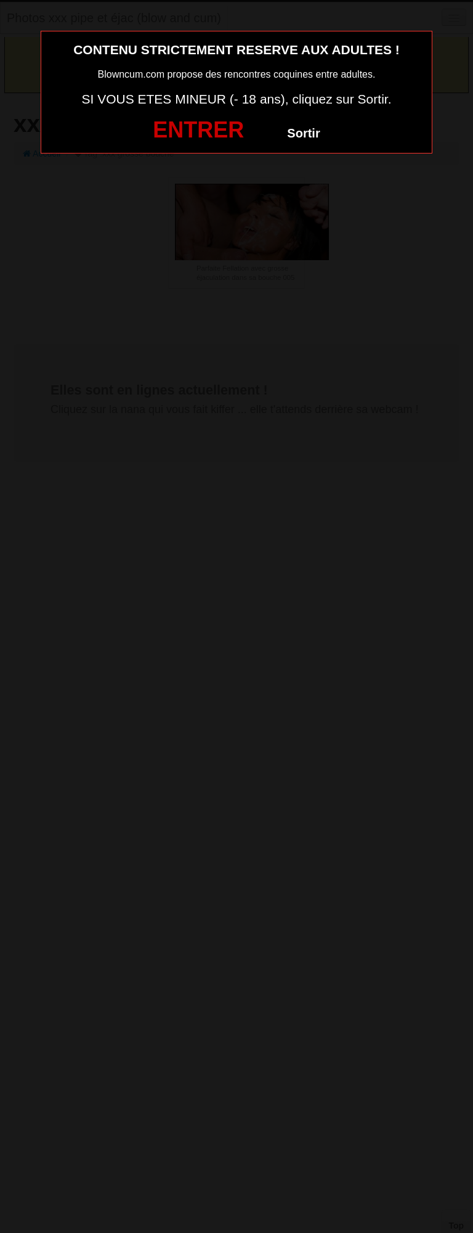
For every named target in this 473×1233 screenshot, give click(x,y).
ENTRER (198, 129)
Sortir (303, 133)
